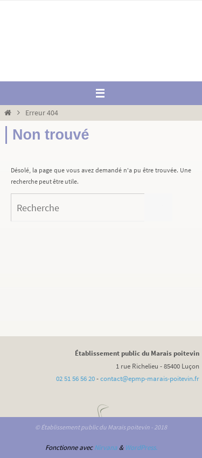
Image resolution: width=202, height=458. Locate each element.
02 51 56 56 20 (75, 378)
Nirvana (105, 447)
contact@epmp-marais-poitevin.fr (149, 378)
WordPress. (141, 447)
